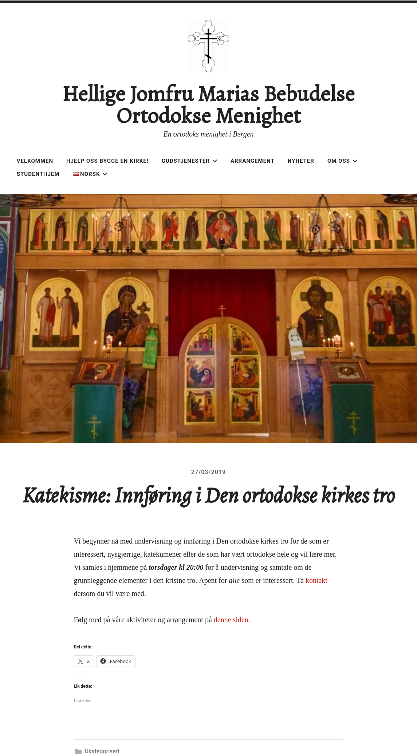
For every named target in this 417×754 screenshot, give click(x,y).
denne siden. (232, 620)
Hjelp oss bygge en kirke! (107, 161)
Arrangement (253, 161)
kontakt (316, 580)
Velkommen (35, 161)
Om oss (342, 161)
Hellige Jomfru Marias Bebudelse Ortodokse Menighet (208, 105)
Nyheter (301, 161)
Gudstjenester (189, 161)
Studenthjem (38, 174)
